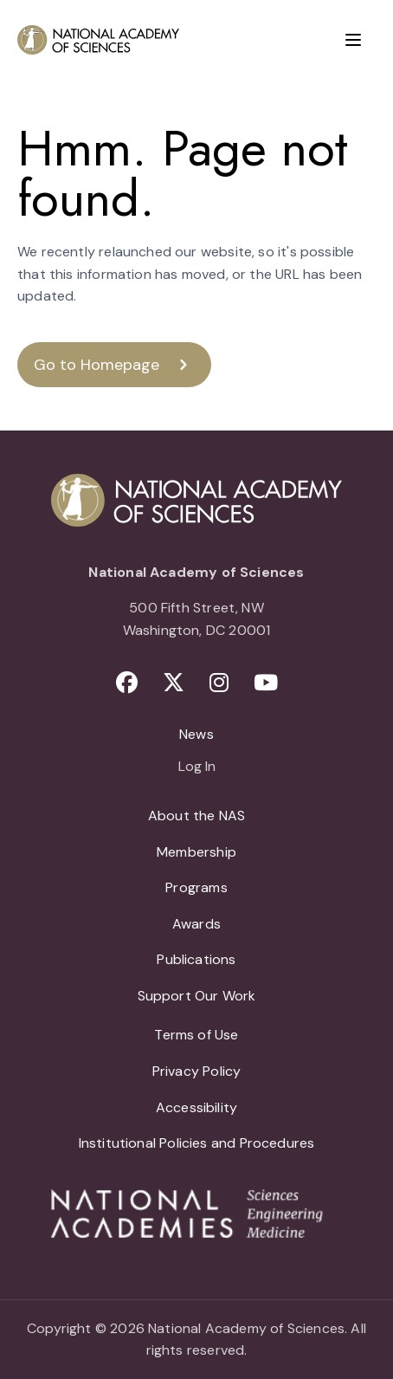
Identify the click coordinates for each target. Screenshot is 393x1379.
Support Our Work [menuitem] (197, 996)
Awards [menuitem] (196, 924)
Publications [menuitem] (196, 959)
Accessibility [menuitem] (196, 1107)
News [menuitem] (196, 734)
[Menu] (353, 39)
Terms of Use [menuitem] (196, 1035)
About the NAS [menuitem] (196, 815)
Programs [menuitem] (196, 887)
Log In (197, 767)
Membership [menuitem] (196, 852)
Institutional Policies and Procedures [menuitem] (197, 1143)
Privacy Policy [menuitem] (197, 1071)
